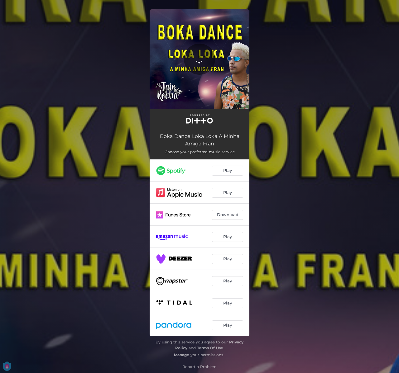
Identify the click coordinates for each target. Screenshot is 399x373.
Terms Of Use (210, 348)
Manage (181, 354)
